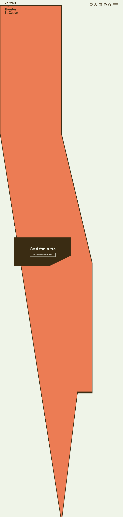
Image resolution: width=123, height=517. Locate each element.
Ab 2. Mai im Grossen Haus (42, 255)
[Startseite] (11, 8)
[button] (91, 4)
